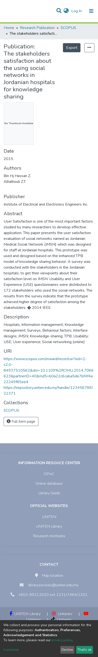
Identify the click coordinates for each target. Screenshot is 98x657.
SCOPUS (68, 27)
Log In (77, 11)
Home (9, 27)
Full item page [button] (21, 421)
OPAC (49, 474)
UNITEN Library (49, 526)
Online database (49, 483)
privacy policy (62, 640)
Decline (67, 649)
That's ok (84, 649)
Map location (52, 575)
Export (71, 47)
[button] (66, 11)
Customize (11, 649)
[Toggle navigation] (91, 11)
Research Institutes (49, 536)
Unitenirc (62, 614)
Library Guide (49, 493)
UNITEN (49, 516)
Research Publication (37, 27)
